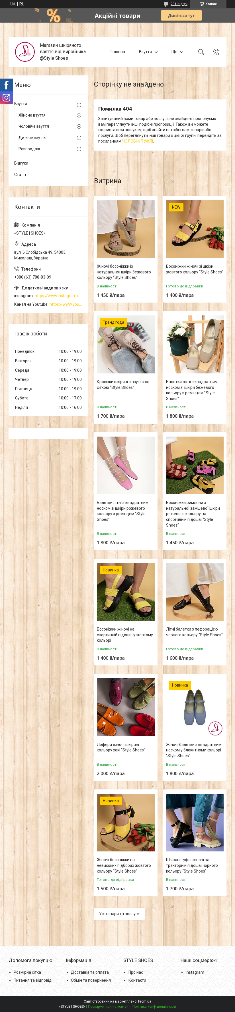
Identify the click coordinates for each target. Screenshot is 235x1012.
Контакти (137, 980)
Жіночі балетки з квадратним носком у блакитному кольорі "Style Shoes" (193, 750)
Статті (20, 174)
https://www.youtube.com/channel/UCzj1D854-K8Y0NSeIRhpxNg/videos (66, 304)
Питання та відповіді (33, 980)
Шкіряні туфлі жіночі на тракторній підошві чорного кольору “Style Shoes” (192, 865)
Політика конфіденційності (154, 1007)
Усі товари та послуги (119, 913)
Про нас (135, 972)
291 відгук (179, 4)
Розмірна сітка (27, 972)
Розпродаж (29, 149)
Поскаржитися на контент (109, 1007)
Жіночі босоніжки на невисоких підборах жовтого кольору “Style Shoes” (124, 865)
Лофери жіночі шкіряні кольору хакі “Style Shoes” (121, 747)
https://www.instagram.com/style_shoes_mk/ (59, 295)
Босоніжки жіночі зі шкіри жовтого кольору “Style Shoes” (194, 269)
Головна (117, 51)
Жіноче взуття (32, 115)
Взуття (145, 51)
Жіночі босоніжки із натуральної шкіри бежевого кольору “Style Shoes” (124, 272)
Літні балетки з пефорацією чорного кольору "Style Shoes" (194, 632)
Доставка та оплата (90, 972)
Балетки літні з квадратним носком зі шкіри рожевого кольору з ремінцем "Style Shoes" (122, 511)
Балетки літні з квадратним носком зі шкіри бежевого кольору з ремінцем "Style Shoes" (192, 390)
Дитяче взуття (32, 137)
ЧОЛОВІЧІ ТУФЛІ (137, 141)
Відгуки (21, 163)
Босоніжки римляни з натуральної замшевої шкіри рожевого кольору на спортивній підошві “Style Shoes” (193, 513)
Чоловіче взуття (34, 126)
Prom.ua (144, 1001)
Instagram (195, 972)
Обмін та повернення (91, 980)
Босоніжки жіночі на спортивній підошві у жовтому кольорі (125, 635)
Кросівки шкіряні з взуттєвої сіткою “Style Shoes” (123, 384)
